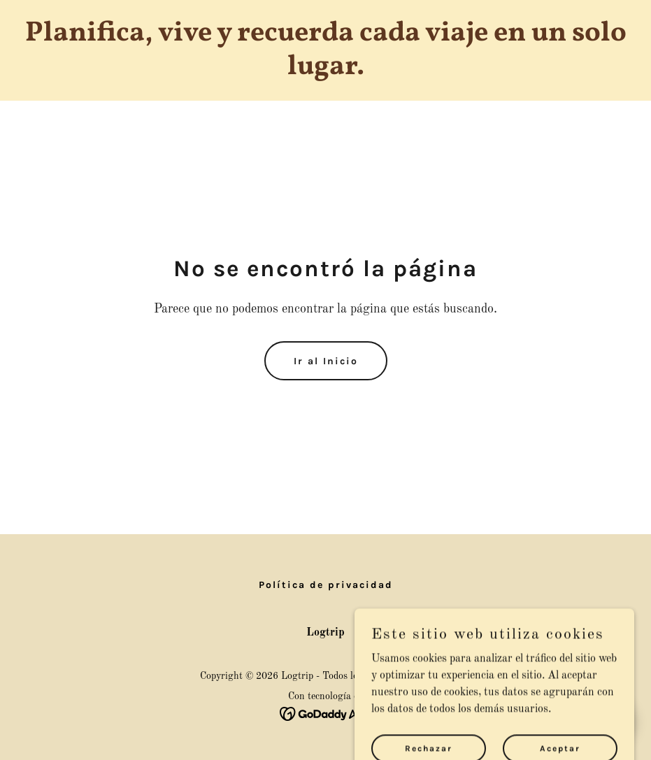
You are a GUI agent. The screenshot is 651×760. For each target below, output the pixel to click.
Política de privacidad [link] (326, 585)
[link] (325, 71)
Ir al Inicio (326, 361)
